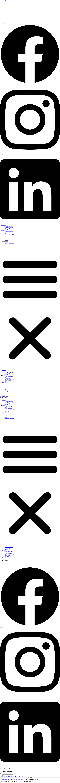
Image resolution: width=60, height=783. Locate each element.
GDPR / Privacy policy (18, 779)
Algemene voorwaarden (9, 779)
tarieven (6, 240)
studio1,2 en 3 (7, 239)
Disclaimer (2, 779)
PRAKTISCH (5, 241)
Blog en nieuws (8, 236)
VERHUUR (4, 237)
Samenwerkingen (8, 235)
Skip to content (3, 0)
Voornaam (2, 773)
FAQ (6, 244)
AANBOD (4, 225)
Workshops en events (9, 227)
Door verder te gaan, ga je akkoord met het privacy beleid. (12, 776)
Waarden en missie (8, 233)
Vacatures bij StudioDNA (9, 234)
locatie (6, 242)
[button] (30, 308)
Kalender (6, 229)
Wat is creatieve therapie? (9, 231)
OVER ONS (4, 230)
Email (1, 775)
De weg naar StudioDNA (4, 396)
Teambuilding (7, 228)
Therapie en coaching (9, 226)
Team (6, 232)
